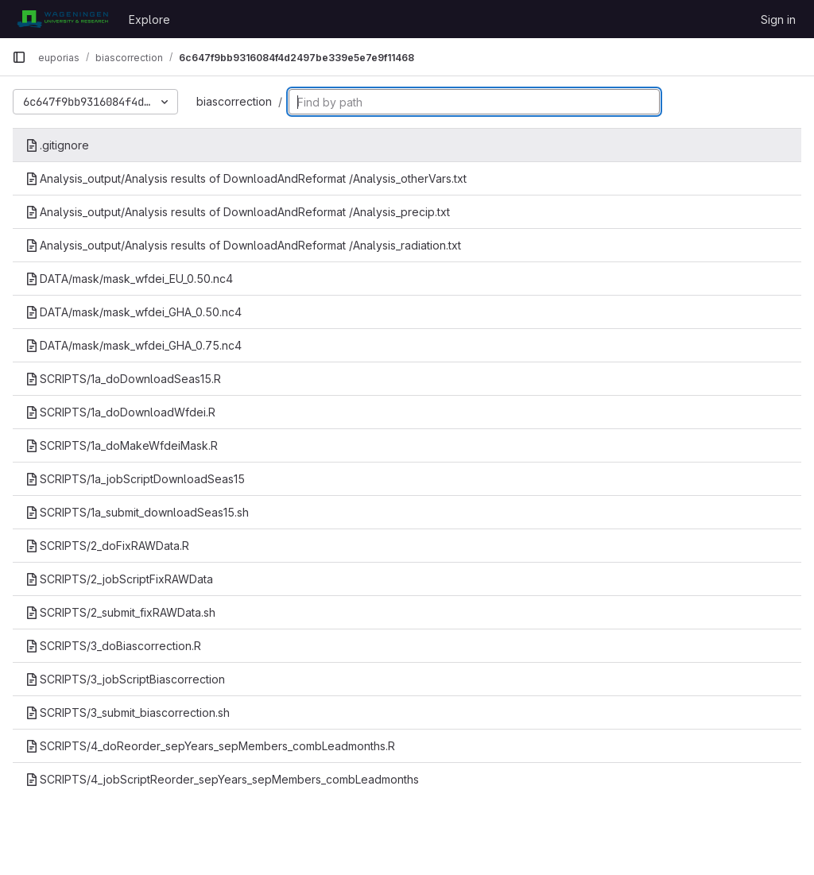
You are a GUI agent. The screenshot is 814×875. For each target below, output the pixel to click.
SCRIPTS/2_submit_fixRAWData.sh (120, 612)
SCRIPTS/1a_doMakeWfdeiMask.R (121, 445)
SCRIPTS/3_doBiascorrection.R (113, 645)
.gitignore (57, 145)
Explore (149, 19)
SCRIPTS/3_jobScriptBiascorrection (125, 679)
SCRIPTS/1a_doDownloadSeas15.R (123, 378)
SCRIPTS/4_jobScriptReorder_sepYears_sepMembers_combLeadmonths (222, 779)
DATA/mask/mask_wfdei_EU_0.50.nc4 (129, 278)
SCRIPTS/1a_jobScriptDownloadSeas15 (135, 479)
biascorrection (234, 101)
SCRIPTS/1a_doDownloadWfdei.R (120, 412)
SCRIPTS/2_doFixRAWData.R (107, 545)
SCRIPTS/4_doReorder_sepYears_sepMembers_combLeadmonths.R (210, 746)
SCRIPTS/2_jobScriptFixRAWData (119, 579)
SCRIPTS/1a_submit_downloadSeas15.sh (137, 512)
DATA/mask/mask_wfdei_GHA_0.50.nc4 (133, 312)
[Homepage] (62, 19)
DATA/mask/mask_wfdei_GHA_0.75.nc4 (133, 345)
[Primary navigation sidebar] (19, 57)
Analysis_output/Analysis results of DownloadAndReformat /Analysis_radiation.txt (243, 245)
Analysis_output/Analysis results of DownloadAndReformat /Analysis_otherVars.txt (246, 178)
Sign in (778, 19)
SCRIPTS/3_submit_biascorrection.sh (127, 712)
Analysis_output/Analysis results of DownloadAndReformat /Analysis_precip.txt (237, 212)
